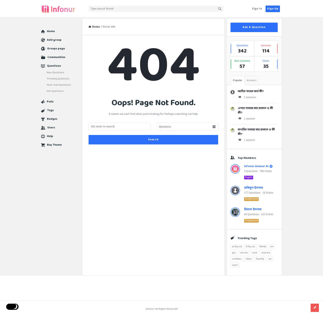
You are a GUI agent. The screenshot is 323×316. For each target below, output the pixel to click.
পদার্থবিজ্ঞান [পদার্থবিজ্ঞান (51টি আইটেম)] (236, 258)
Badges (52, 117)
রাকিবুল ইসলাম (253, 186)
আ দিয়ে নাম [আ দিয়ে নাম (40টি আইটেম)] (237, 245)
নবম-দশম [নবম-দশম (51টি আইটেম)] (244, 251)
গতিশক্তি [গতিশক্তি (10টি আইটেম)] (262, 245)
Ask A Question (254, 25)
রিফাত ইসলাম (252, 208)
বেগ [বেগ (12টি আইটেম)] (270, 258)
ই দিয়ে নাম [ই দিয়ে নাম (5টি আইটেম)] (250, 245)
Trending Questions (58, 77)
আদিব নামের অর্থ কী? (251, 90)
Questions (54, 64)
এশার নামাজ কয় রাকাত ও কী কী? (255, 109)
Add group (54, 38)
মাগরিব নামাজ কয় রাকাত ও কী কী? (256, 130)
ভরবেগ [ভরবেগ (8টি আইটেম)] (235, 264)
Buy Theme (54, 143)
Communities (56, 55)
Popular (237, 79)
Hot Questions (55, 89)
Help (50, 134)
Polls (50, 100)
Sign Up (273, 8)
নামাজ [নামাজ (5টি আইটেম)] (254, 251)
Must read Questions (59, 83)
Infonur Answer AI (256, 165)
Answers (251, 79)
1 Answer (246, 117)
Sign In (257, 8)
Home (51, 30)
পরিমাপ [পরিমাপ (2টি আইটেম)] (249, 258)
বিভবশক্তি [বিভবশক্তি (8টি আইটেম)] (260, 258)
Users (51, 126)
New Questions (55, 71)
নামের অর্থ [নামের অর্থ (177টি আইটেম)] (265, 251)
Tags (50, 109)
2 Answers (247, 96)
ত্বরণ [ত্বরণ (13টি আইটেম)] (234, 251)
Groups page (56, 47)
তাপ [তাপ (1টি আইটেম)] (272, 245)
